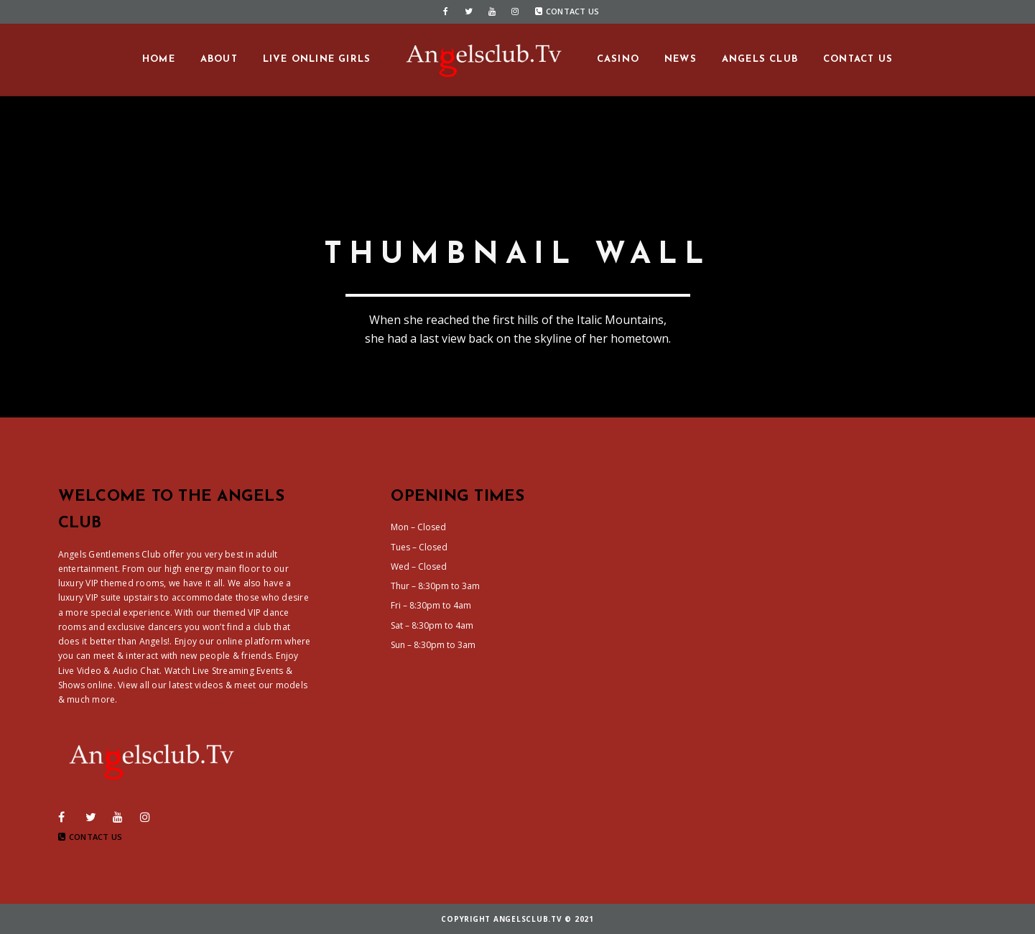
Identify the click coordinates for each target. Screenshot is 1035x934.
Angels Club (760, 59)
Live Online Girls (317, 59)
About (219, 59)
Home (158, 59)
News (680, 59)
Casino (618, 59)
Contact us (858, 59)
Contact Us (567, 11)
